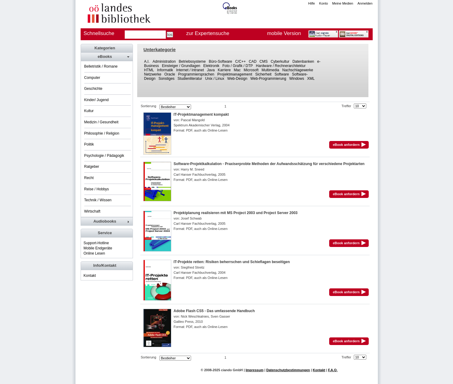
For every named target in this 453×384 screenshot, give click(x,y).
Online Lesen (94, 253)
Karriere (224, 70)
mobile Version (284, 33)
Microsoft (251, 70)
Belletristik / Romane (101, 66)
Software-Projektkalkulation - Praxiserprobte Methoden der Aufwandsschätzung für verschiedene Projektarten (269, 164)
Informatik (165, 70)
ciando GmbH (232, 370)
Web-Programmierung (268, 78)
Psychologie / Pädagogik (104, 155)
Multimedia (270, 70)
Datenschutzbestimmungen (288, 370)
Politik (89, 144)
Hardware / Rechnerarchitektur (280, 66)
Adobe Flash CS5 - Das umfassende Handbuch (214, 311)
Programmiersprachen (196, 74)
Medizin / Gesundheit (101, 122)
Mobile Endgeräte (98, 248)
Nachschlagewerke (297, 70)
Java (210, 70)
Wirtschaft (92, 211)
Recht (89, 178)
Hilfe (311, 3)
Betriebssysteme (192, 61)
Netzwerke (153, 74)
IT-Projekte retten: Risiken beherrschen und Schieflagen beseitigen (232, 262)
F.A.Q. (332, 370)
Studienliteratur (190, 78)
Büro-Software (220, 61)
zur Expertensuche (207, 33)
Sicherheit (263, 74)
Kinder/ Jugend (96, 100)
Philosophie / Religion (101, 133)
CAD (252, 61)
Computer (92, 78)
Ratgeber (91, 166)
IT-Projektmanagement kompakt (201, 114)
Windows (296, 78)
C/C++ (240, 61)
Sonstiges (167, 78)
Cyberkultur (280, 61)
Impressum (254, 370)
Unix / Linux (214, 78)
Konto (323, 3)
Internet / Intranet (190, 70)
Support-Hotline (96, 243)
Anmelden (365, 3)
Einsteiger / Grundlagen (181, 66)
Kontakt (90, 275)
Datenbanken (303, 61)
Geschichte (93, 88)
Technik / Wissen (98, 200)
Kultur (89, 111)
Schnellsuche (99, 33)
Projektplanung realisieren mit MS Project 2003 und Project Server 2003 (236, 213)
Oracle (169, 74)
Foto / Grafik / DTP (237, 66)
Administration (164, 61)
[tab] (106, 56)
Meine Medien (342, 3)
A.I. (147, 61)
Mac (237, 70)
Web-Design (237, 78)
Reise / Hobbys (96, 189)
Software (281, 74)
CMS (264, 61)
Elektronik (211, 66)
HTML (149, 70)
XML (311, 78)
